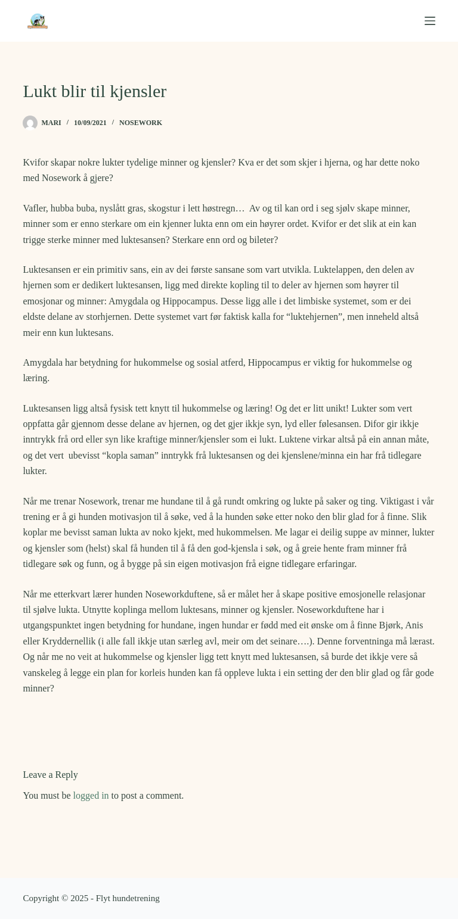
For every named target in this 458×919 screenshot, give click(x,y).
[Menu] (430, 20)
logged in (91, 795)
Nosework (140, 123)
